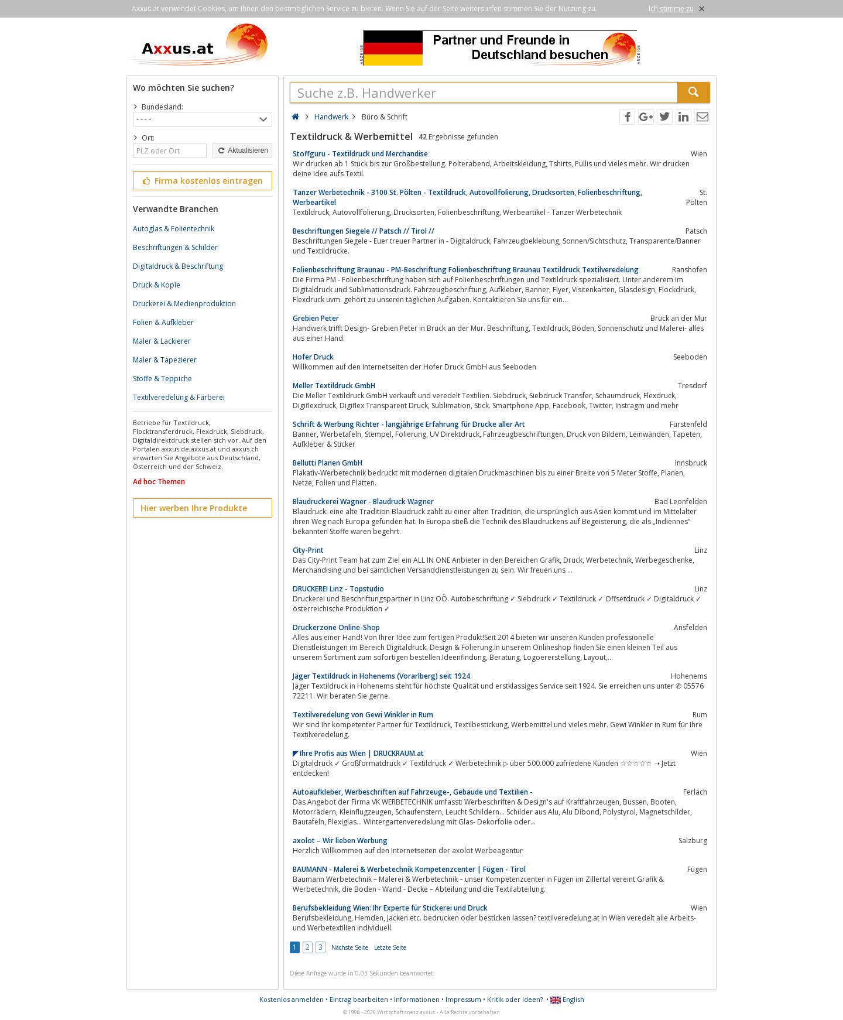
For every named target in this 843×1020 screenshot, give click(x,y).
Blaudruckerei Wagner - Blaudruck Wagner (363, 501)
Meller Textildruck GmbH (334, 386)
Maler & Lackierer (162, 341)
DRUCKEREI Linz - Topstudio (338, 589)
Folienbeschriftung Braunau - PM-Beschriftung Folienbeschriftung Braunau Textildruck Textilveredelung (466, 270)
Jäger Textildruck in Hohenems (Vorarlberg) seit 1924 (381, 676)
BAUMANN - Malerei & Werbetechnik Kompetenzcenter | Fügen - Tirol (409, 869)
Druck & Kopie (156, 285)
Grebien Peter (316, 318)
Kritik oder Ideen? (515, 999)
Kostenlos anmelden (291, 999)
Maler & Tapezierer (165, 360)
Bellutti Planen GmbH (327, 463)
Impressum (463, 999)
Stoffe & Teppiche (162, 379)
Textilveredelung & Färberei (179, 397)
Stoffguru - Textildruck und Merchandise (360, 154)
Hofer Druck (313, 357)
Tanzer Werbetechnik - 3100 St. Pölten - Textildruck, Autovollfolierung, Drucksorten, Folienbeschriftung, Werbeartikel (467, 197)
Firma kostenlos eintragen (201, 180)
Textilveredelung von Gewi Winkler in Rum (363, 715)
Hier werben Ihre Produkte (193, 508)
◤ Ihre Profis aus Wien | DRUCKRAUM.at (358, 753)
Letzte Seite (390, 947)
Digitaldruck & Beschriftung (178, 266)
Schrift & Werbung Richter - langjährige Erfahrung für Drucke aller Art (409, 424)
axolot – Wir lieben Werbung (340, 841)
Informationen (417, 999)
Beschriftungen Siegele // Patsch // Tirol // (363, 231)
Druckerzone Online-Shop (336, 627)
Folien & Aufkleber (163, 322)
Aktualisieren (242, 150)
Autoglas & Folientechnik (173, 229)
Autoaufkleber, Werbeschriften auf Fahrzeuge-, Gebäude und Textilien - (413, 792)
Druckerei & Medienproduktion (184, 304)
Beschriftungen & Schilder (175, 247)
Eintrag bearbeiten (359, 999)
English (567, 999)
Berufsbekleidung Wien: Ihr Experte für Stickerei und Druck (390, 908)
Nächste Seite (349, 947)
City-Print (308, 550)
